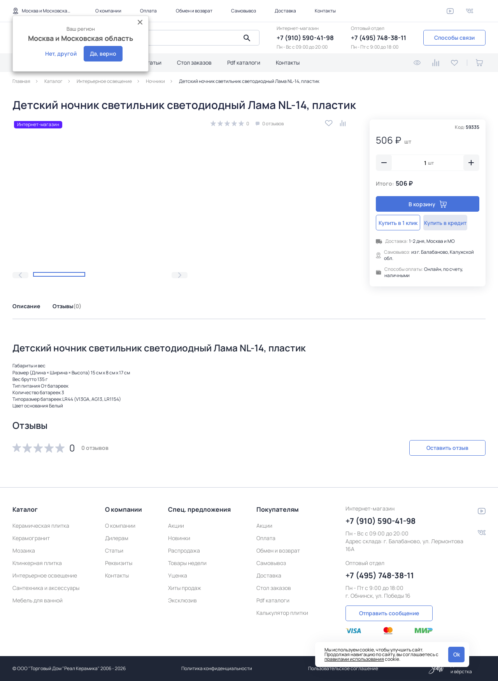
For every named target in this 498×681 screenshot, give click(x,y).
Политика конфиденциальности (216, 668)
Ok (456, 654)
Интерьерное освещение (44, 573)
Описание (26, 306)
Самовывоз (243, 10)
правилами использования (354, 659)
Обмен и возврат (194, 10)
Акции (176, 523)
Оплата (148, 10)
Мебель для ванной (37, 598)
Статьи (152, 62)
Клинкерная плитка (37, 561)
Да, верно (103, 53)
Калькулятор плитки (282, 610)
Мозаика (23, 548)
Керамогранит (31, 536)
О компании (108, 10)
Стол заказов (194, 62)
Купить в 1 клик (401, 222)
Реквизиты (118, 561)
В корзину (428, 204)
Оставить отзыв (444, 447)
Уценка (177, 573)
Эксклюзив (182, 598)
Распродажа (184, 548)
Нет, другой (61, 53)
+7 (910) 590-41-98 (305, 37)
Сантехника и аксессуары (45, 586)
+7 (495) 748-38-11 (378, 37)
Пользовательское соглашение (343, 668)
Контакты (325, 10)
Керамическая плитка (40, 523)
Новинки (179, 536)
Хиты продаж (184, 586)
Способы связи (454, 37)
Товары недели (187, 561)
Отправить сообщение (389, 610)
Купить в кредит (454, 222)
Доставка (285, 10)
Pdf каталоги (243, 62)
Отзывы (67, 306)
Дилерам (116, 536)
